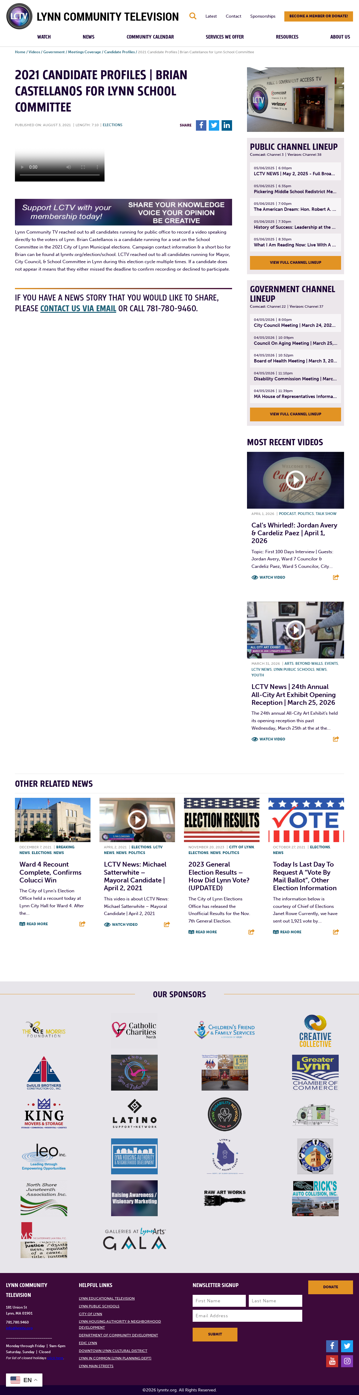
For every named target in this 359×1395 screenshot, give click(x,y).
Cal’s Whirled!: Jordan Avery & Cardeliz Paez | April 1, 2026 (294, 533)
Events (331, 663)
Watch (44, 37)
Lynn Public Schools (294, 669)
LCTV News (261, 669)
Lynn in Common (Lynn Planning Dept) (115, 1358)
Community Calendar (150, 37)
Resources (287, 37)
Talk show (326, 514)
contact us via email (78, 308)
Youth (257, 675)
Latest (211, 16)
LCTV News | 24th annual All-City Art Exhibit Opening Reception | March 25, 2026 (293, 695)
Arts (289, 663)
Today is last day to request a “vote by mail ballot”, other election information (305, 876)
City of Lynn (241, 847)
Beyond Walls (309, 663)
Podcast (287, 514)
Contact (233, 16)
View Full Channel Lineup (295, 262)
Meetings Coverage (84, 52)
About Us (340, 37)
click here (55, 1358)
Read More (37, 924)
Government (54, 52)
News (88, 37)
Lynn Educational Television (107, 1298)
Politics (306, 514)
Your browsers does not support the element (60, 159)
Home (20, 52)
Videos (34, 52)
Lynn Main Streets (96, 1366)
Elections (112, 125)
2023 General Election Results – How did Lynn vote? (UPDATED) (219, 876)
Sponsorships (262, 16)
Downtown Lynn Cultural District (113, 1351)
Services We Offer (225, 37)
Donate (330, 1287)
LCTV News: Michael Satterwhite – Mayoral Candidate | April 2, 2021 (135, 876)
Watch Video (272, 577)
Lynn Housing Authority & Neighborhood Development (120, 1324)
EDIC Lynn (88, 1343)
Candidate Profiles (119, 52)
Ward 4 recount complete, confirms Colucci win (50, 872)
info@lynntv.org (19, 1328)
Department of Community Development (118, 1335)
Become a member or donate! (318, 16)
